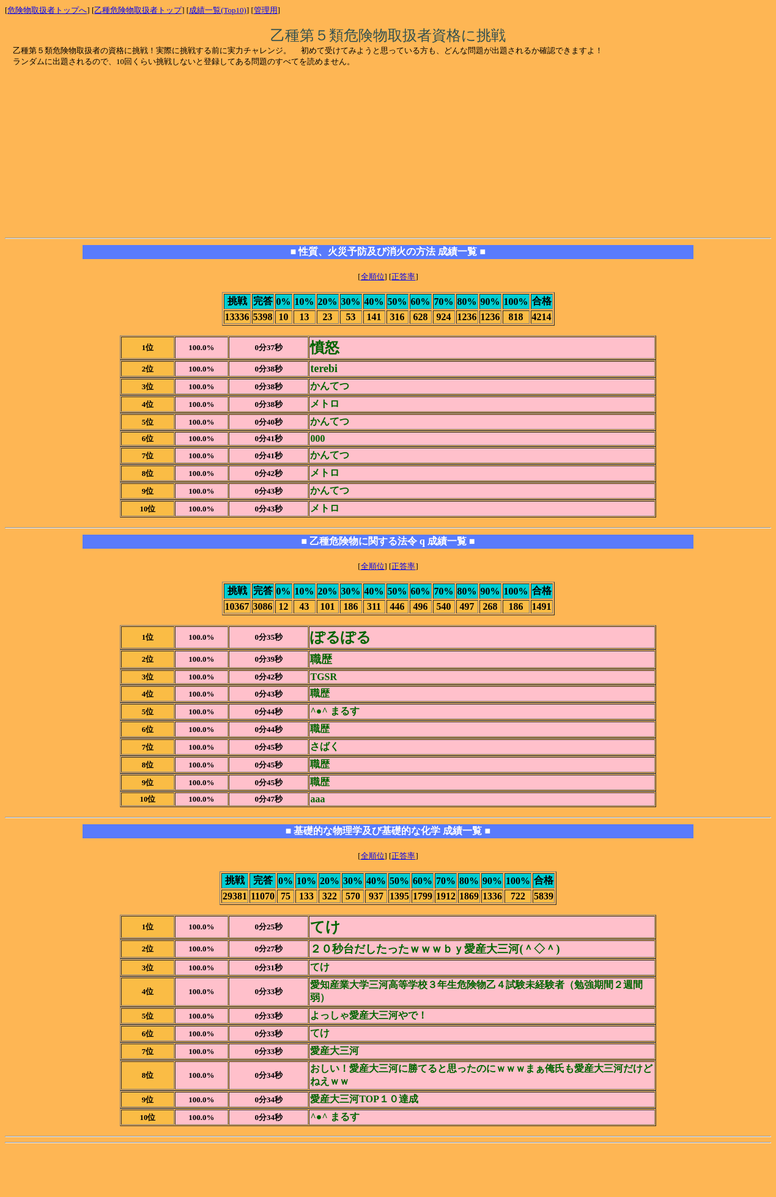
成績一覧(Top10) (217, 10)
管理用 (266, 10)
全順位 (373, 276)
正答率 (403, 276)
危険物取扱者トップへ (47, 10)
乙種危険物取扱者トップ (138, 10)
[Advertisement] (106, 153)
